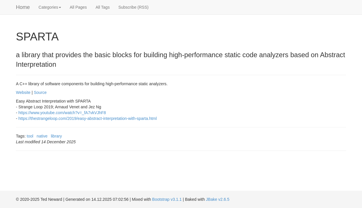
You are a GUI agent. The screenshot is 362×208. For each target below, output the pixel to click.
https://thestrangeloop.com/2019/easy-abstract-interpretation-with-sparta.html (88, 118)
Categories (50, 7)
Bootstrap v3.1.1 (167, 199)
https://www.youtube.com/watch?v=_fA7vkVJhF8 (62, 112)
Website (23, 92)
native (42, 136)
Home (23, 7)
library (56, 136)
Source (40, 92)
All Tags (103, 7)
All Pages (78, 7)
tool (30, 136)
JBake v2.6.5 (217, 199)
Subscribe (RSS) (133, 7)
